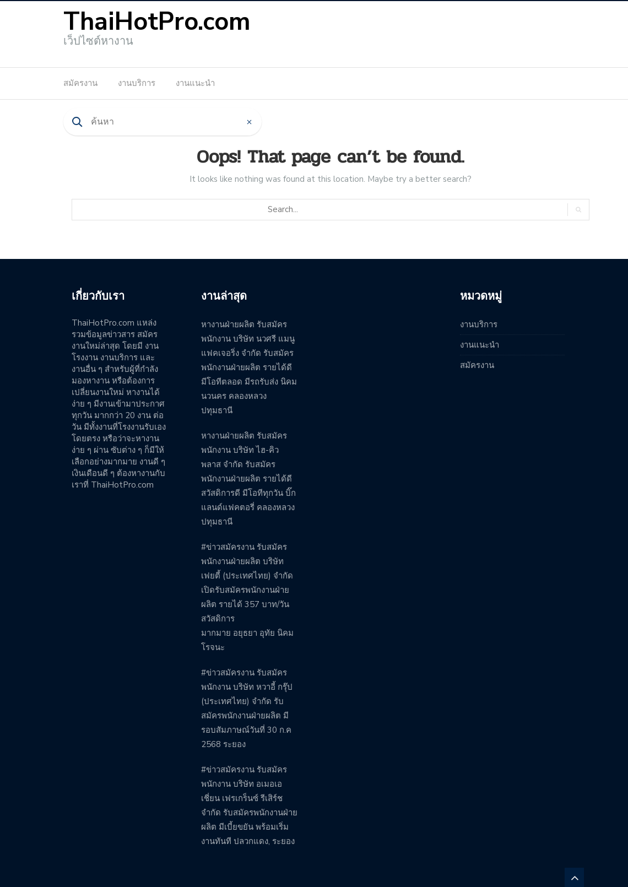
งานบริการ (136, 83)
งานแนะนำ (195, 83)
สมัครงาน (80, 83)
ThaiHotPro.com (157, 22)
